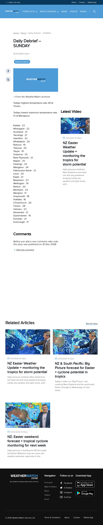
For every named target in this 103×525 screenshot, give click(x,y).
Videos (73, 11)
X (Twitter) (66, 488)
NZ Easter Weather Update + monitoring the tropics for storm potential (74, 153)
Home (16, 33)
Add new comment (24, 250)
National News (22, 61)
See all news (92, 323)
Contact (82, 2)
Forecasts (30, 11)
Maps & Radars (49, 11)
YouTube (65, 497)
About (74, 2)
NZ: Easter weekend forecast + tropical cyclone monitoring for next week (27, 441)
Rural (83, 11)
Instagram (66, 492)
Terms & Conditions (52, 517)
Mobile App (92, 2)
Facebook (66, 483)
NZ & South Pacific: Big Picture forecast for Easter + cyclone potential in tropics (75, 370)
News (64, 11)
